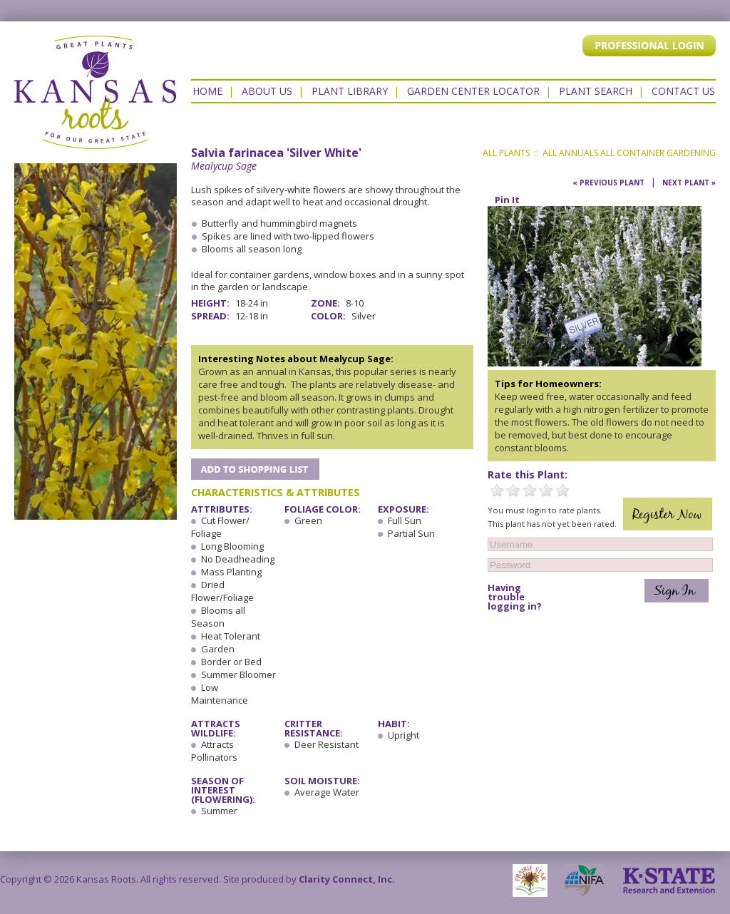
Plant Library (350, 91)
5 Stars (562, 490)
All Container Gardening (658, 153)
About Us (267, 91)
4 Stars (546, 490)
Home (207, 91)
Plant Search (595, 91)
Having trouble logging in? (515, 597)
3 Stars (530, 490)
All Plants (506, 153)
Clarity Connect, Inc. (347, 879)
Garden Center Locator (473, 91)
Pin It (507, 199)
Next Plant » (689, 183)
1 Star (497, 490)
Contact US (683, 91)
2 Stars (513, 490)
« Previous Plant (608, 183)
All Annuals (570, 153)
